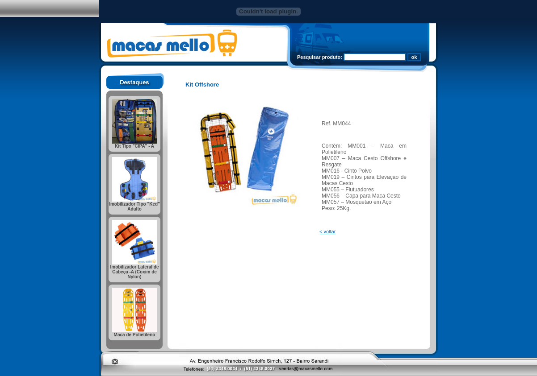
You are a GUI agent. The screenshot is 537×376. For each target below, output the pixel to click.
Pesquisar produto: (319, 57)
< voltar (327, 231)
